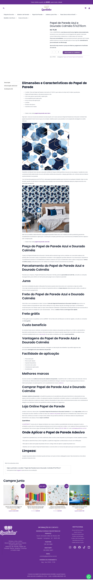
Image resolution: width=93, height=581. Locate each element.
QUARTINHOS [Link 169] (26, 424)
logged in (19, 470)
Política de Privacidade (78, 540)
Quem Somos (78, 534)
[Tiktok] (84, 549)
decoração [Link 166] (42, 334)
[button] (4, 8)
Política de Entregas (78, 538)
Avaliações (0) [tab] (8, 89)
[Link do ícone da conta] (89, 8)
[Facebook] (79, 549)
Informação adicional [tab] (10, 85)
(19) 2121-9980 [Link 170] (63, 428)
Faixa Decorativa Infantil (68, 14)
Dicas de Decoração (78, 532)
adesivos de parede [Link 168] (55, 413)
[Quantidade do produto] (55, 52)
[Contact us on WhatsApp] (88, 576)
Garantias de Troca (78, 542)
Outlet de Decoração (77, 544)
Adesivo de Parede (23, 14)
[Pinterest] (75, 549)
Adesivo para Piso (52, 14)
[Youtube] (89, 549)
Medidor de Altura (10, 18)
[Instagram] (70, 549)
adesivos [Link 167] (61, 383)
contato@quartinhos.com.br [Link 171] (78, 428)
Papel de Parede (38, 14)
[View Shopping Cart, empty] (85, 8)
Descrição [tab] (7, 82)
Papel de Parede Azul (77, 57)
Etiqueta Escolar (9, 14)
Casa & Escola (23, 18)
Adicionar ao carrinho (72, 52)
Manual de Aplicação (78, 536)
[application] (14, 14)
